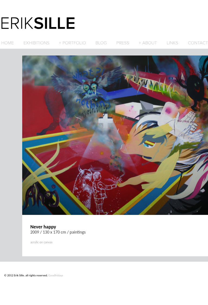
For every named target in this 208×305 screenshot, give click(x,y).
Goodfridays (55, 275)
